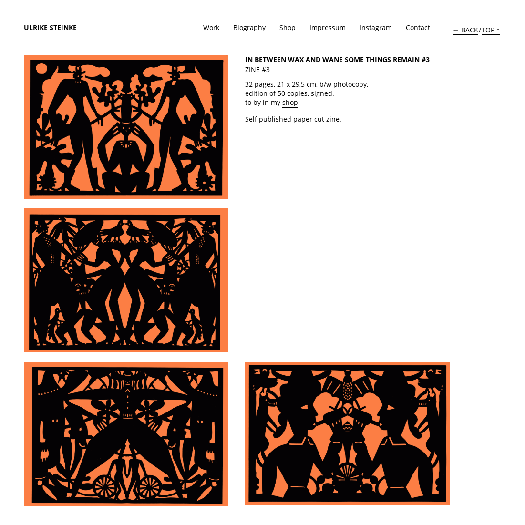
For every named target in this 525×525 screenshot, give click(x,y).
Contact (418, 27)
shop (290, 102)
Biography (249, 27)
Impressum (327, 27)
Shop (287, 27)
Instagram (376, 27)
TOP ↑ (491, 29)
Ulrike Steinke (50, 27)
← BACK (465, 29)
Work (211, 27)
